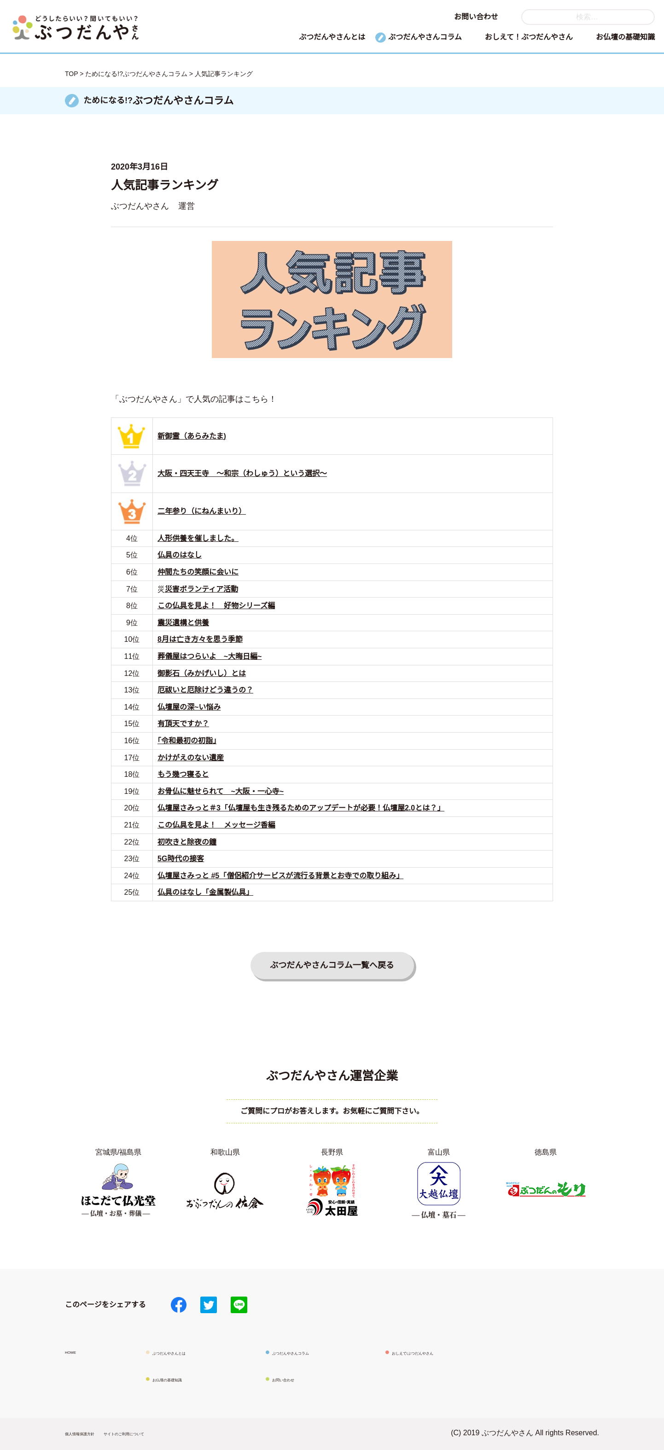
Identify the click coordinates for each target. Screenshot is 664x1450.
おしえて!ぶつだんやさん (433, 1352)
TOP (71, 73)
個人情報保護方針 (94, 1433)
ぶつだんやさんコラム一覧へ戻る (332, 965)
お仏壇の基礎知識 (625, 37)
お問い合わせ (476, 17)
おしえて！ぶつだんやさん (529, 37)
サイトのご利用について (173, 1433)
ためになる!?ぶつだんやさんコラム (136, 73)
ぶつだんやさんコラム (425, 37)
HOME (76, 1351)
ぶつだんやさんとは (332, 37)
